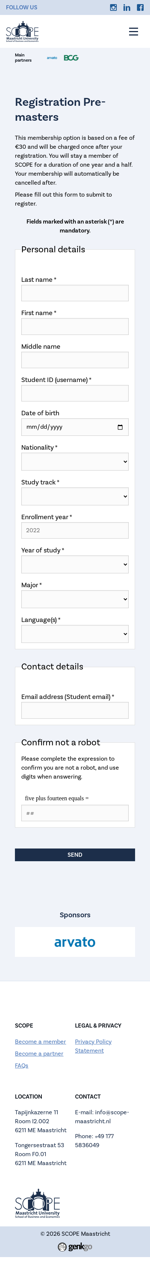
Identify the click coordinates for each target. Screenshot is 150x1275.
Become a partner (39, 1053)
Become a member (40, 1041)
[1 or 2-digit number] (75, 813)
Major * (31, 585)
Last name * (39, 279)
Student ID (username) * (56, 380)
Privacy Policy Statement (93, 1046)
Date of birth (40, 413)
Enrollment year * (46, 517)
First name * (39, 313)
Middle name (40, 346)
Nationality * (39, 447)
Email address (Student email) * (68, 697)
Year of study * (43, 550)
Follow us (21, 7)
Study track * (40, 482)
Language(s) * (41, 620)
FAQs (21, 1065)
